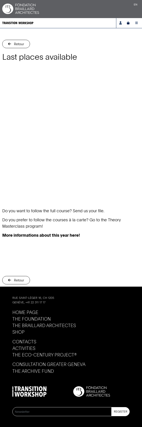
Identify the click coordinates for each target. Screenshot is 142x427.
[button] (16, 44)
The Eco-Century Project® (44, 355)
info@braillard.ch (27, 306)
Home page (25, 312)
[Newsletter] (62, 411)
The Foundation (31, 319)
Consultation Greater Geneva (48, 364)
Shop (18, 332)
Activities (23, 348)
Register (120, 411)
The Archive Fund (33, 371)
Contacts (24, 342)
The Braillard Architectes (44, 325)
